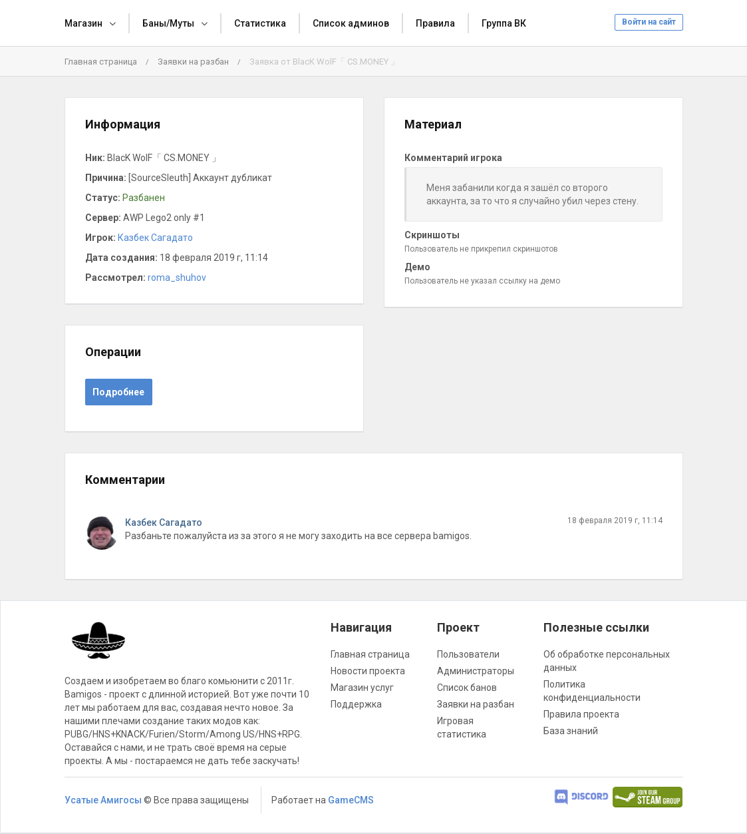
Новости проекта (368, 671)
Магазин (83, 23)
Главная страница (101, 62)
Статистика (260, 23)
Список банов (467, 687)
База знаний (570, 731)
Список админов (351, 23)
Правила (435, 23)
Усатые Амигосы (103, 800)
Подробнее (118, 392)
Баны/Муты (168, 23)
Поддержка (356, 704)
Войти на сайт (649, 22)
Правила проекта (581, 714)
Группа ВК (504, 23)
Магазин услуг (362, 687)
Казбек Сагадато (155, 237)
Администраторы (475, 671)
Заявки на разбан (193, 62)
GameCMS (351, 800)
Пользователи (468, 654)
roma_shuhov (177, 277)
